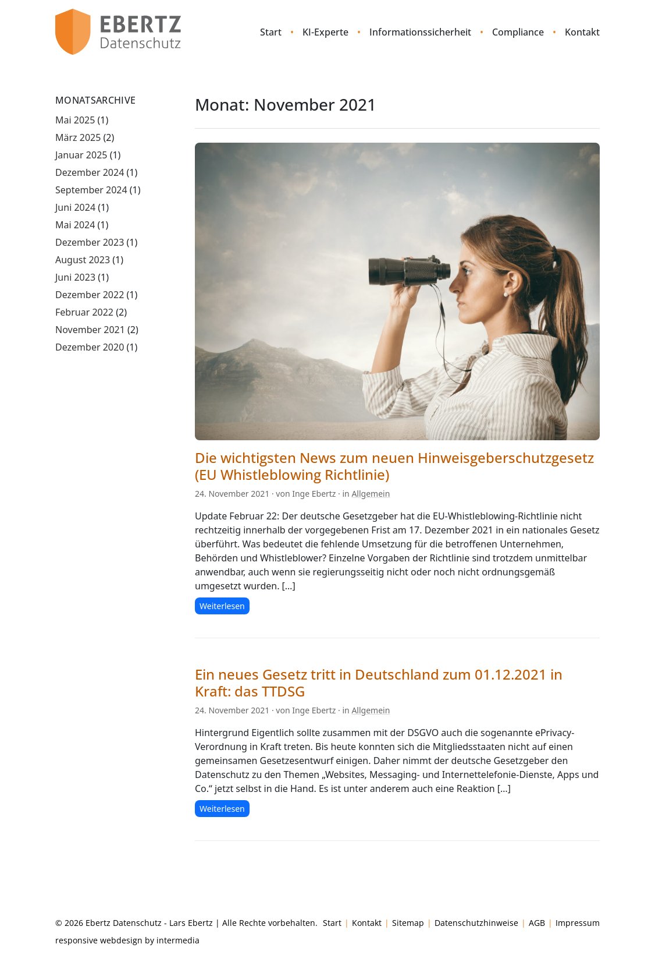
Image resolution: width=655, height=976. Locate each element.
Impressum (578, 922)
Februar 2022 (84, 312)
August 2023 (82, 259)
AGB (537, 922)
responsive (76, 940)
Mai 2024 (75, 224)
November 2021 (90, 329)
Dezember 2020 (89, 347)
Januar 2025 (81, 154)
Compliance (518, 32)
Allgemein (370, 493)
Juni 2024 (75, 207)
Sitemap (408, 922)
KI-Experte (325, 32)
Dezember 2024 (89, 172)
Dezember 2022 (89, 294)
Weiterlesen (222, 605)
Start (271, 32)
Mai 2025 (75, 120)
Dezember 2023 (89, 242)
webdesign (121, 940)
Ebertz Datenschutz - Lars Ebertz (149, 922)
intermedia (178, 940)
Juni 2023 (75, 277)
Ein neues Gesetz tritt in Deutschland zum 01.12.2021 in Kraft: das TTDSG (379, 683)
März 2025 (78, 137)
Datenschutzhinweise (476, 922)
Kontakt (582, 32)
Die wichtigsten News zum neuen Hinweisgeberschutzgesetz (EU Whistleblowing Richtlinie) (394, 466)
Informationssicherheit (420, 32)
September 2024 (91, 189)
